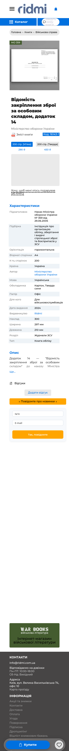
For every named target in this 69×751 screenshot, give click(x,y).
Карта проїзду (19, 689)
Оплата (15, 714)
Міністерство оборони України (45, 273)
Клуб (13, 740)
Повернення (18, 723)
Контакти (16, 705)
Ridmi (38, 313)
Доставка (16, 710)
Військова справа (46, 32)
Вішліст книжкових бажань (29, 736)
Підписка (16, 727)
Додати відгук (38, 392)
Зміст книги (24, 134)
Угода (14, 718)
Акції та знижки (21, 701)
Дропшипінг (18, 731)
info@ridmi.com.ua (22, 662)
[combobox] (51, 22)
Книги (28, 32)
